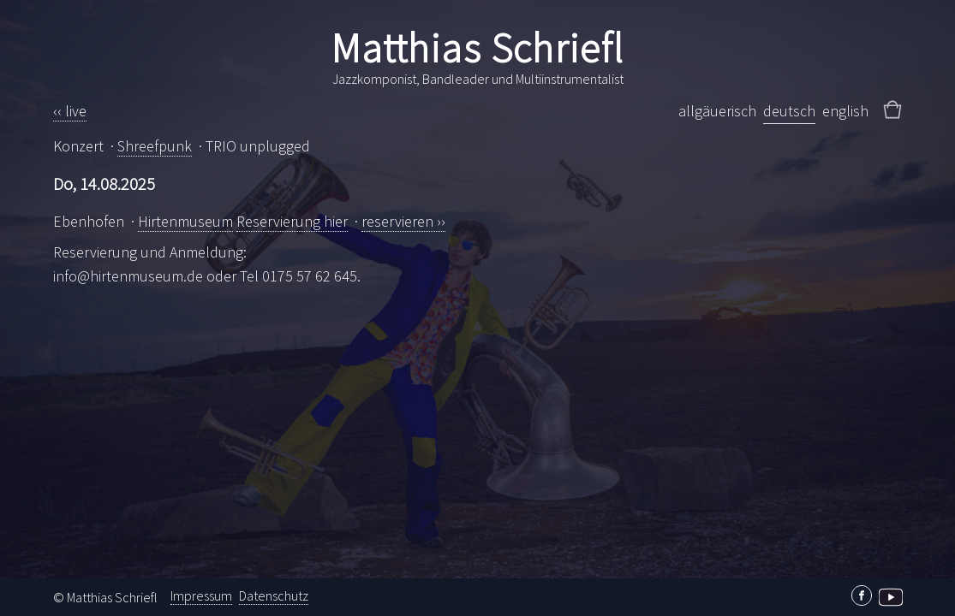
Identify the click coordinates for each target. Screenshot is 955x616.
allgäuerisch (717, 111)
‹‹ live (70, 111)
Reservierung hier (292, 221)
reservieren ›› (403, 221)
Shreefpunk (154, 146)
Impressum (201, 595)
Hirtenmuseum (185, 221)
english (845, 111)
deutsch (789, 111)
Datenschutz (273, 595)
